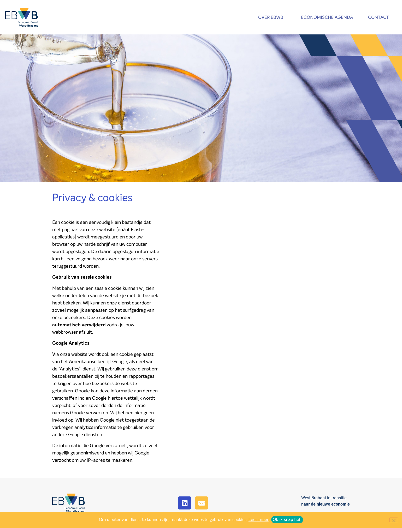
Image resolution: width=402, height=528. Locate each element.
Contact (380, 17)
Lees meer (259, 519)
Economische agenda (327, 17)
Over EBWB (272, 17)
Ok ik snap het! (287, 519)
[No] (393, 520)
